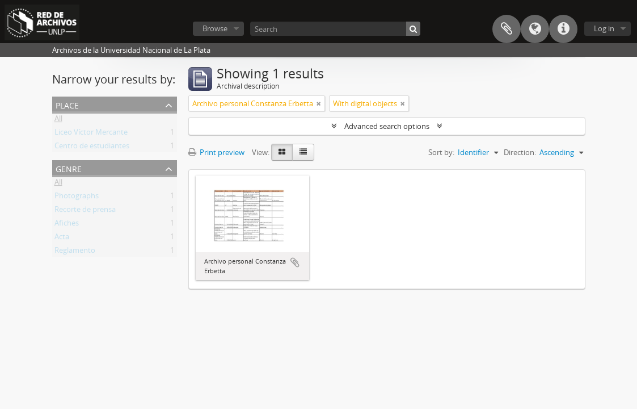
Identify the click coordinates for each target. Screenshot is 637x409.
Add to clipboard (295, 262)
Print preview (216, 152)
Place (67, 104)
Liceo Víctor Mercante (91, 134)
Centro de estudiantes (91, 148)
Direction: (520, 152)
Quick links (563, 29)
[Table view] (303, 152)
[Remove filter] (319, 103)
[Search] (335, 29)
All (58, 120)
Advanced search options (387, 126)
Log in (604, 28)
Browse (215, 28)
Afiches (66, 225)
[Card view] (282, 152)
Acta (61, 238)
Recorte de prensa (85, 211)
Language (535, 29)
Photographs (76, 198)
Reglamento (74, 252)
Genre (69, 168)
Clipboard (506, 29)
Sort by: (441, 152)
